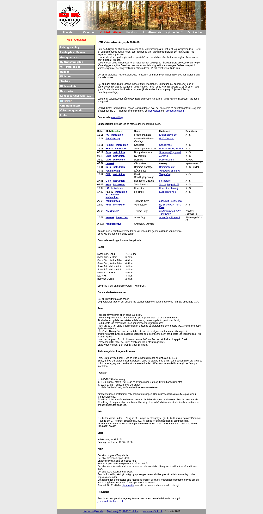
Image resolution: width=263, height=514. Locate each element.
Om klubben (195, 32)
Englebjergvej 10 (167, 134)
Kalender (89, 32)
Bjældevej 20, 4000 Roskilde (122, 511)
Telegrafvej (164, 174)
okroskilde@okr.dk (93, 511)
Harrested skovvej (168, 188)
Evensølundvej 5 (167, 192)
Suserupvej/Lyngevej (170, 152)
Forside (68, 32)
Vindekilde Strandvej (169, 170)
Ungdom (131, 32)
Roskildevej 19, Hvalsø (171, 148)
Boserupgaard (166, 159)
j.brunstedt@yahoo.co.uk (110, 501)
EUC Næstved (166, 138)
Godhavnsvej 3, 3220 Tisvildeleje (170, 212)
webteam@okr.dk (152, 511)
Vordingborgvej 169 (169, 184)
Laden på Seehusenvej (171, 201)
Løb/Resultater (152, 32)
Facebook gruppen (174, 110)
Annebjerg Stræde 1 (169, 217)
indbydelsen (154, 110)
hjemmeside (128, 485)
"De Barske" (112, 211)
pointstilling (117, 117)
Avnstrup (163, 156)
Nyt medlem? (174, 32)
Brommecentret (167, 167)
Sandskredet (165, 145)
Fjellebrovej (165, 180)
